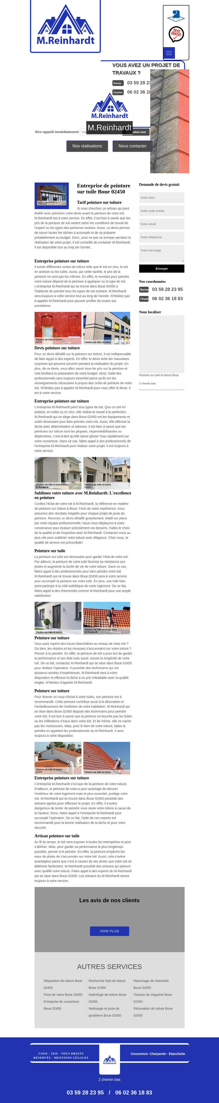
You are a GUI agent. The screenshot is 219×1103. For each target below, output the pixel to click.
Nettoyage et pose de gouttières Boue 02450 (105, 1012)
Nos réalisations (87, 146)
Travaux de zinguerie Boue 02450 (153, 998)
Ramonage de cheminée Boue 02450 (151, 984)
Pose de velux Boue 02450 (63, 994)
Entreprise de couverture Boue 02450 (61, 1005)
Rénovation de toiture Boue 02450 (153, 1012)
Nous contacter (133, 146)
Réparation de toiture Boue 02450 (63, 984)
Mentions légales (71, 1057)
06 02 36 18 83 (167, 298)
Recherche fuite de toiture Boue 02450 (107, 984)
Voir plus (109, 931)
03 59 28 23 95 (167, 289)
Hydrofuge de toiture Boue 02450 (107, 998)
